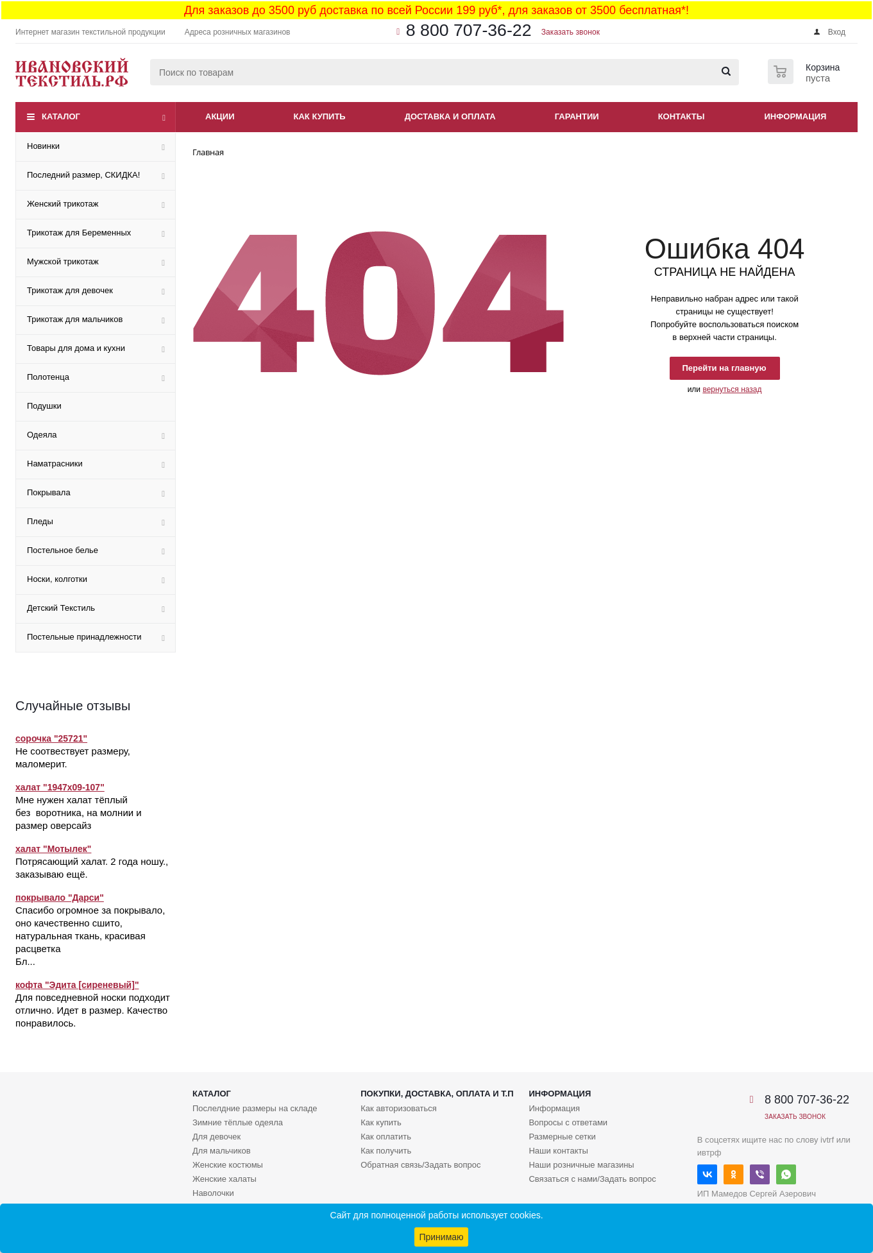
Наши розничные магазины (581, 1165)
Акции (220, 116)
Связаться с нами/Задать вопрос (592, 1179)
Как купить (320, 116)
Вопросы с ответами (568, 1122)
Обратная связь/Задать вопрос (420, 1165)
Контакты (681, 116)
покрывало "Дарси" (59, 897)
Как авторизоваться (398, 1108)
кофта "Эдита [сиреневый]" (77, 985)
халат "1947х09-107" (60, 787)
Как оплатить (385, 1136)
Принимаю (441, 1237)
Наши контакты (558, 1150)
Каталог (61, 116)
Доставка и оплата (450, 116)
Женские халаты (224, 1179)
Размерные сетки (562, 1136)
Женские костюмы (227, 1165)
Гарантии (577, 116)
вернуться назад (731, 389)
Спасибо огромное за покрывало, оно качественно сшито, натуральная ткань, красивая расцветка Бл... (90, 936)
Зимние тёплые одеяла (237, 1122)
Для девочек (216, 1136)
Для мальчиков (221, 1150)
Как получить (385, 1150)
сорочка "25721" (51, 738)
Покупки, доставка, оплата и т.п (436, 1093)
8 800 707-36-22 (469, 30)
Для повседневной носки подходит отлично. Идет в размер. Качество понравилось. (92, 1010)
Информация (796, 116)
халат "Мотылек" (53, 849)
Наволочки (213, 1193)
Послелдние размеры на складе (255, 1108)
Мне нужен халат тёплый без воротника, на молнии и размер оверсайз (78, 812)
